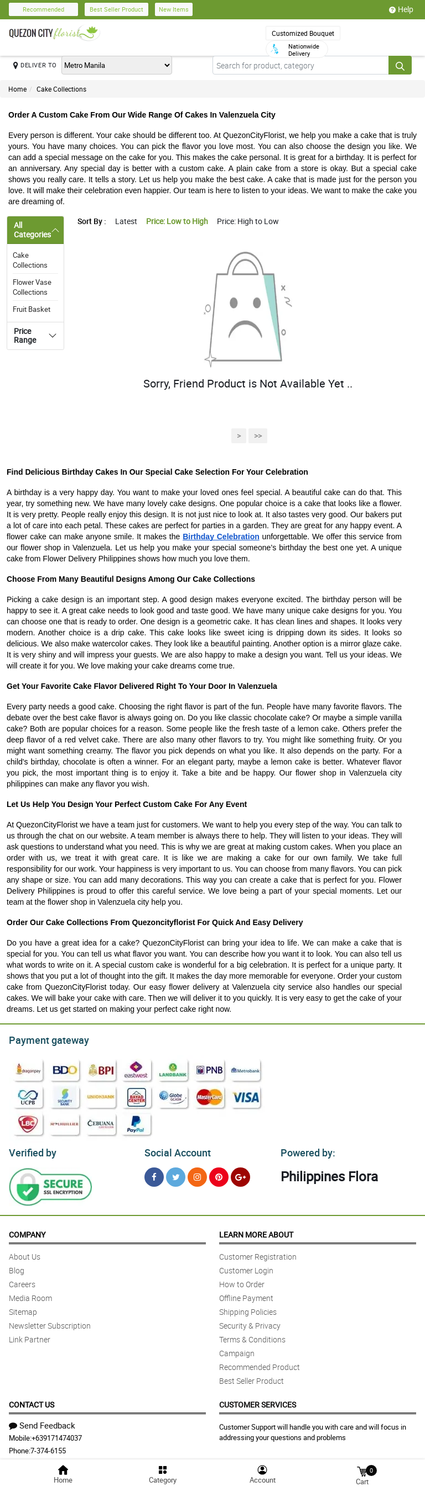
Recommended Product (259, 1363)
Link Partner (29, 1336)
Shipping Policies (248, 1308)
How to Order (242, 1281)
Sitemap (23, 1308)
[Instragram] (197, 1173)
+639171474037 (57, 1435)
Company (27, 1231)
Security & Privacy (250, 1322)
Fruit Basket (31, 309)
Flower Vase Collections (32, 287)
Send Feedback (42, 1421)
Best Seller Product (116, 9)
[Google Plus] (240, 1173)
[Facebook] (154, 1173)
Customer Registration (258, 1253)
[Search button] (400, 65)
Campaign (237, 1350)
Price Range (25, 336)
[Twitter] (175, 1173)
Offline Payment (246, 1294)
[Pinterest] (219, 1173)
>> (258, 436)
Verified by (31, 1149)
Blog (16, 1267)
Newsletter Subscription (50, 1322)
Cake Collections (61, 88)
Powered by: (305, 1149)
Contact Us (31, 1401)
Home (17, 88)
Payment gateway (44, 1038)
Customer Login (246, 1267)
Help (401, 9)
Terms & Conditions (252, 1336)
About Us (24, 1253)
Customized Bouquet (303, 33)
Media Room (30, 1294)
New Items (174, 9)
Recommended (43, 9)
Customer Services (257, 1401)
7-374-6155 (48, 1447)
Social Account (174, 1149)
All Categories (32, 230)
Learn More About (256, 1231)
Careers (22, 1281)
